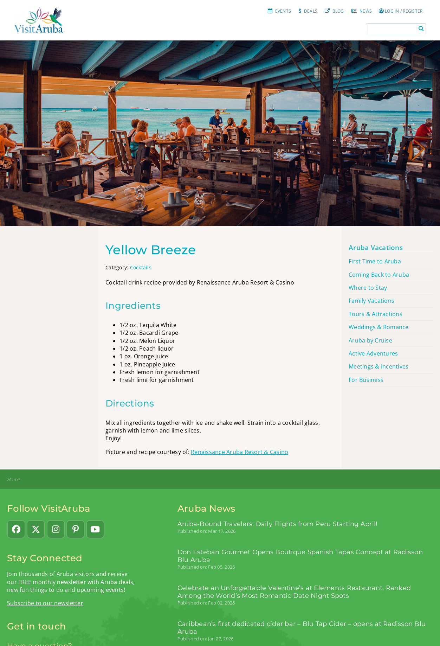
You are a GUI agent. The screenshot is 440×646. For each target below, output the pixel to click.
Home (13, 479)
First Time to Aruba (375, 261)
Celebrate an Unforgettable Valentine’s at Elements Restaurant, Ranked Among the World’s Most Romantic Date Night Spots (294, 592)
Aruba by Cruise (370, 340)
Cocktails (140, 267)
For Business (366, 380)
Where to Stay (368, 288)
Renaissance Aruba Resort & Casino (239, 452)
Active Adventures (373, 353)
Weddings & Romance (379, 327)
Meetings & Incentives (378, 366)
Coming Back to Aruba (379, 275)
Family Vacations (371, 301)
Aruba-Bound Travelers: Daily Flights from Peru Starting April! (277, 523)
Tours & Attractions (375, 314)
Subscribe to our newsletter (45, 603)
